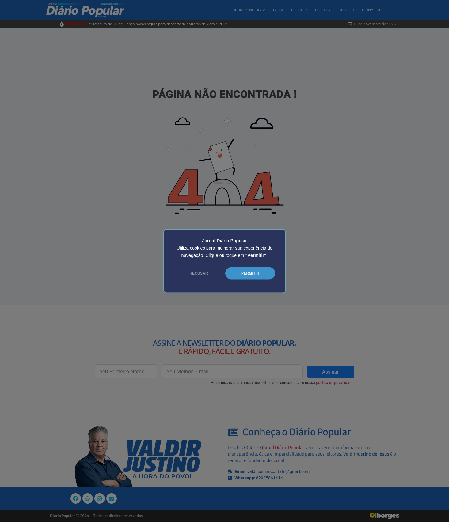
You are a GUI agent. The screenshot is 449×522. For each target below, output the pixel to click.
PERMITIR (250, 273)
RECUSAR (198, 273)
